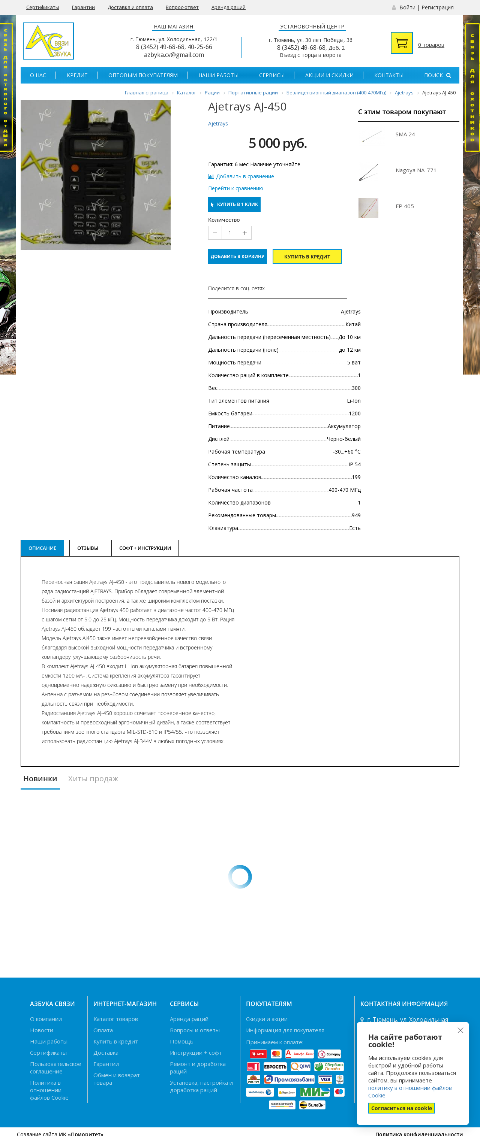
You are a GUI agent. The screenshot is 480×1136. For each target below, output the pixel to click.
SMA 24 (405, 134)
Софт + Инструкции (145, 548)
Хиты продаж (93, 779)
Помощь (182, 1041)
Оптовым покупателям (143, 75)
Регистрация (438, 7)
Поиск (437, 75)
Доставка (105, 1052)
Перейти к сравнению (235, 188)
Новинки (40, 779)
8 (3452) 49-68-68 (160, 47)
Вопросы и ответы (195, 1030)
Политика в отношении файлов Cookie (49, 1090)
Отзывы (87, 548)
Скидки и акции (267, 1019)
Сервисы (272, 75)
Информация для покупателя (285, 1030)
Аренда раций (229, 7)
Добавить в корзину (237, 256)
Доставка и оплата (130, 7)
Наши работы (218, 75)
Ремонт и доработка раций (198, 1067)
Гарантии (83, 7)
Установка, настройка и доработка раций (201, 1086)
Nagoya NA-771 (416, 170)
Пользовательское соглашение (55, 1067)
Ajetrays (218, 123)
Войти (407, 7)
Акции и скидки (329, 75)
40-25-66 (200, 47)
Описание (42, 548)
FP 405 (405, 206)
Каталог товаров (115, 1019)
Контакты (389, 75)
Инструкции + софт (196, 1052)
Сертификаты (42, 7)
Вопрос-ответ (182, 7)
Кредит (77, 75)
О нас (38, 75)
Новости (41, 1030)
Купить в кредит (307, 256)
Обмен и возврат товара (116, 1078)
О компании (46, 1019)
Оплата (103, 1030)
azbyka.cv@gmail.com (174, 55)
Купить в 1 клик (234, 204)
